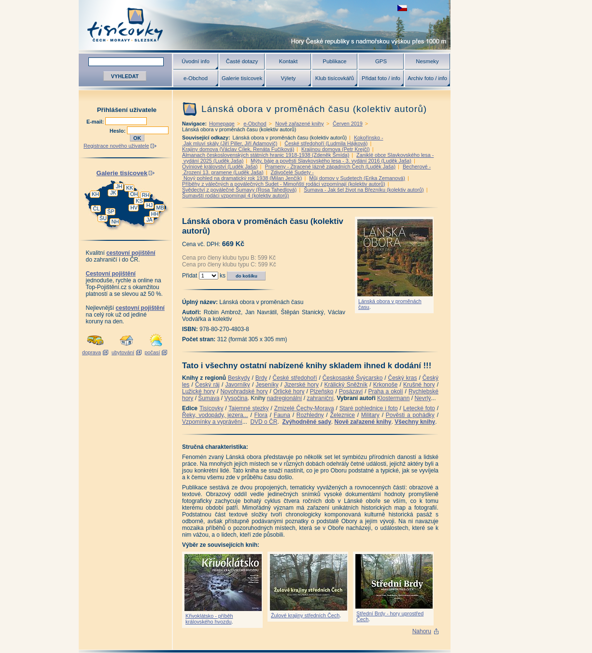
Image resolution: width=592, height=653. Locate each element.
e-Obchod (195, 78)
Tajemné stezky (248, 408)
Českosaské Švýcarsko (353, 378)
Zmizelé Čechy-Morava (304, 408)
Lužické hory (198, 391)
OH (134, 194)
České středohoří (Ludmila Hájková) (325, 143)
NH (115, 221)
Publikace (334, 61)
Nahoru (421, 631)
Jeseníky (266, 384)
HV (134, 207)
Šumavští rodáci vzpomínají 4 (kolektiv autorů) (235, 195)
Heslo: (118, 131)
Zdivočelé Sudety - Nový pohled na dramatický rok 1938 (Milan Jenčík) (248, 175)
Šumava (208, 398)
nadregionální (284, 398)
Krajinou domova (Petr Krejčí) (335, 149)
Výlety (288, 78)
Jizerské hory (301, 384)
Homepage (222, 123)
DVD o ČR (263, 421)
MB (160, 207)
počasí (152, 352)
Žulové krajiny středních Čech (305, 615)
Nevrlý (422, 398)
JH (119, 186)
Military (370, 415)
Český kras (402, 378)
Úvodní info (196, 61)
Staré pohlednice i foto (368, 408)
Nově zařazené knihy (299, 123)
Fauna (282, 415)
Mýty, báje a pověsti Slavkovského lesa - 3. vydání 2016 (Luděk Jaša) (331, 161)
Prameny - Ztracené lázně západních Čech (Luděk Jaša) (330, 166)
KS (139, 201)
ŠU (103, 218)
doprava (91, 352)
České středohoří (295, 378)
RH (146, 195)
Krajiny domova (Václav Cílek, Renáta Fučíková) (238, 149)
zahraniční (320, 398)
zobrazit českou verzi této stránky (402, 8)
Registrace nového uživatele (116, 146)
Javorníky (237, 384)
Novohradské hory (244, 391)
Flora (261, 415)
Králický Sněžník (346, 384)
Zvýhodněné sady (306, 421)
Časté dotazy (242, 61)
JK (113, 192)
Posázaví (351, 391)
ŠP (110, 211)
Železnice (342, 415)
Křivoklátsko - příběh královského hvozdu (209, 619)
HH (155, 214)
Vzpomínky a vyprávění (212, 421)
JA (149, 219)
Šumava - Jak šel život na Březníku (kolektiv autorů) (363, 190)
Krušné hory (419, 384)
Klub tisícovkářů (334, 78)
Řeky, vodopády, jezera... (215, 415)
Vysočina (235, 398)
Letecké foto (419, 408)
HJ (149, 205)
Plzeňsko (322, 391)
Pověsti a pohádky (410, 415)
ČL (96, 208)
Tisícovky (211, 408)
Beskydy (239, 378)
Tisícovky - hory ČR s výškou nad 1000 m (265, 25)
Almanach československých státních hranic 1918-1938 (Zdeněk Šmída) (265, 155)
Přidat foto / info (381, 78)
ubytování (123, 352)
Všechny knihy (415, 421)
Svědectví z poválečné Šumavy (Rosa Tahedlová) (239, 190)
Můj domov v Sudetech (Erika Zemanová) (357, 178)
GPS (381, 61)
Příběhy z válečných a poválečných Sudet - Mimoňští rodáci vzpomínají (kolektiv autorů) (283, 184)
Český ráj (207, 384)
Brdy (261, 378)
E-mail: (95, 122)
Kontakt (288, 61)
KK (129, 188)
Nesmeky (427, 61)
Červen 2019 (348, 123)
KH (95, 194)
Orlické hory (289, 391)
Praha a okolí (385, 391)
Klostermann (393, 398)
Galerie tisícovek (242, 78)
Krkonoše (385, 384)
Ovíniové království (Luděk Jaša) (220, 166)
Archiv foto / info (427, 78)
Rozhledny (310, 415)
